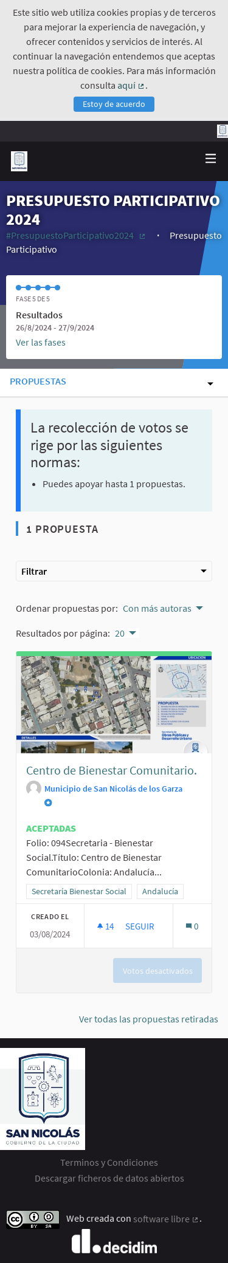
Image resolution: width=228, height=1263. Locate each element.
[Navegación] (211, 158)
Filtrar (114, 571)
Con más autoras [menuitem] (157, 608)
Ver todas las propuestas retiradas (148, 1019)
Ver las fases (41, 342)
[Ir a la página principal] (19, 161)
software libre (166, 1219)
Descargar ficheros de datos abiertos (109, 1178)
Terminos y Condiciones (109, 1162)
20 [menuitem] (120, 633)
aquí (131, 85)
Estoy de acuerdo (114, 103)
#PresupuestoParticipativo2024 (76, 235)
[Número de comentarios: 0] (192, 926)
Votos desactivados (158, 970)
